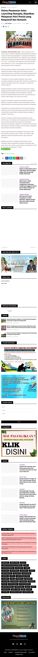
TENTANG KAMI (19, 654)
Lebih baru (5, 247)
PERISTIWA (23, 581)
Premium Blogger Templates (26, 650)
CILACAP (23, 562)
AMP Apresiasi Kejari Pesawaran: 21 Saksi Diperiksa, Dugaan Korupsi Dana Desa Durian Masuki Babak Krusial (27, 199)
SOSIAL (29, 589)
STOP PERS (5, 592)
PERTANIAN (31, 581)
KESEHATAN (17, 573)
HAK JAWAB (19, 568)
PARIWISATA (19, 578)
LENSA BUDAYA (26, 573)
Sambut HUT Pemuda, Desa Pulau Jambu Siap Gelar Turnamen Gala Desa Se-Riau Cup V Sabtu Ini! (28, 469)
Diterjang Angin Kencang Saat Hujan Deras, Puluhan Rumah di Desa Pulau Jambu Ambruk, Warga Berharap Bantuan (27, 494)
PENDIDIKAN (14, 581)
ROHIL (33, 586)
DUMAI (26, 565)
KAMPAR (32, 570)
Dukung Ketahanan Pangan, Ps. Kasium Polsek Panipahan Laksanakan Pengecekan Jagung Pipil (21, 320)
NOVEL (12, 576)
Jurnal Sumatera (5, 281)
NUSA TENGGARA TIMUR (23, 576)
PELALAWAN (5, 581)
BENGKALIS (5, 562)
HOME (5, 652)
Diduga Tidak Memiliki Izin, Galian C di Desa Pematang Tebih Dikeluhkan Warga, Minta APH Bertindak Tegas (27, 519)
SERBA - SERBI (15, 589)
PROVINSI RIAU (19, 586)
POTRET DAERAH (13, 584)
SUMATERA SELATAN (16, 592)
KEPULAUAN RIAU (6, 573)
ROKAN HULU (5, 589)
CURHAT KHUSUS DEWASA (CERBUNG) (11, 565)
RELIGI (27, 586)
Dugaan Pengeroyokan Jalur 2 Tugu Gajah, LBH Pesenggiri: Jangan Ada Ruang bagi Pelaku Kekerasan (28, 171)
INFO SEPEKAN (14, 570)
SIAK (23, 589)
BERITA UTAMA (14, 562)
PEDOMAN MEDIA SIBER (21, 652)
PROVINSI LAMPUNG (12, 7)
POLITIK (4, 584)
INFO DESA (5, 570)
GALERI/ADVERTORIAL (7, 568)
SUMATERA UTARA (27, 592)
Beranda (3, 7)
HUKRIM (27, 568)
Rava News (4, 283)
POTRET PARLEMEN (25, 584)
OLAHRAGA (5, 578)
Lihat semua (34, 163)
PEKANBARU (28, 578)
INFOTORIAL (24, 570)
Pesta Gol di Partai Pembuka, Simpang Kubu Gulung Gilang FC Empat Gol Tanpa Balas (22, 333)
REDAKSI (11, 652)
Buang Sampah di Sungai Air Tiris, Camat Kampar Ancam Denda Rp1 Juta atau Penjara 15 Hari (27, 481)
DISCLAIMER (32, 652)
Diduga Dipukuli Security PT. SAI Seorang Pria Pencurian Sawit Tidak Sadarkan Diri (27, 506)
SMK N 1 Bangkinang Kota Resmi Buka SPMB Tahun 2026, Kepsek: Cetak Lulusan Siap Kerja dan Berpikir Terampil (21, 326)
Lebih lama (33, 247)
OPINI (12, 578)
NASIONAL (5, 576)
